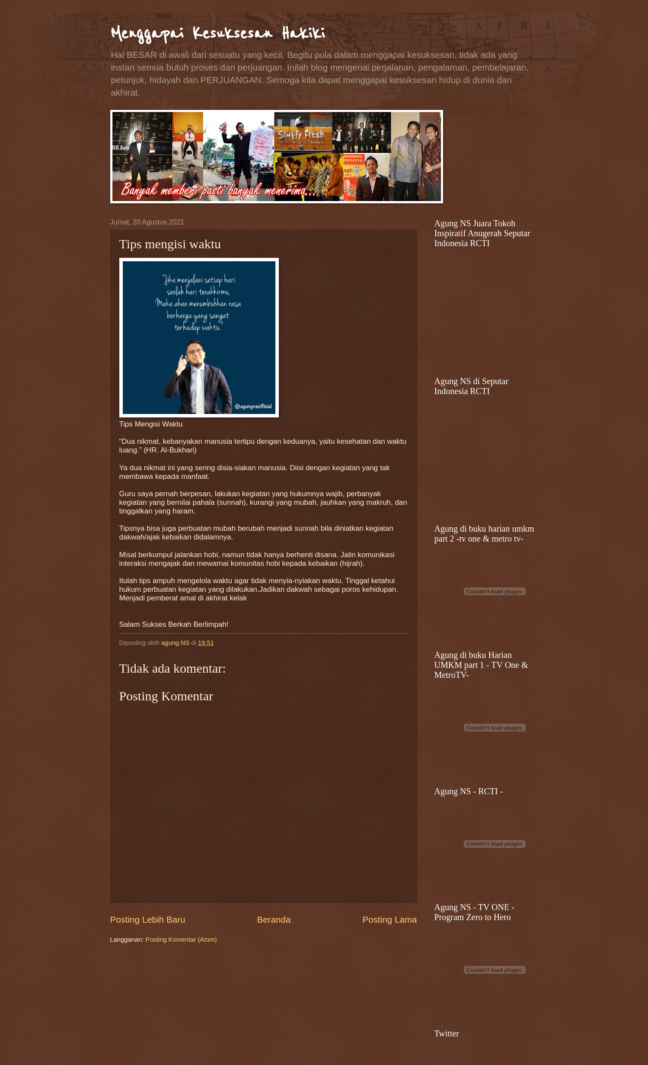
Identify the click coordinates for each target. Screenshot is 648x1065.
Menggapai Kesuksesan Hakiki (217, 33)
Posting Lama (390, 919)
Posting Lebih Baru (147, 919)
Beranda (274, 919)
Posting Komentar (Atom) (181, 939)
